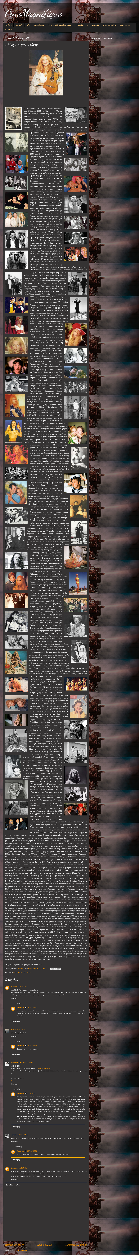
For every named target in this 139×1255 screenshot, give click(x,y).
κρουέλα (14, 987)
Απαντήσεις (17, 1003)
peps (12, 1029)
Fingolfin (14, 1135)
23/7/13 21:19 (19, 1029)
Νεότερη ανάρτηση (14, 1244)
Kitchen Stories (16, 1062)
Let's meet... (125, 25)
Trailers (8, 25)
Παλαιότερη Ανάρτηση (76, 1244)
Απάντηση (14, 998)
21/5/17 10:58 (23, 1168)
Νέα (28, 25)
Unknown (20, 1007)
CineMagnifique (33, 13)
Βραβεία (95, 25)
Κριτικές (18, 25)
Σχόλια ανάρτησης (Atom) (23, 1250)
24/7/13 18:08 (23, 1135)
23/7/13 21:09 (22, 987)
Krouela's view (82, 25)
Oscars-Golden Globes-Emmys (60, 25)
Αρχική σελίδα (44, 1244)
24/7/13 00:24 (28, 1062)
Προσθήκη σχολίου (13, 1185)
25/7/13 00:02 (32, 1151)
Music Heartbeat (109, 25)
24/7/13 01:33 (32, 1093)
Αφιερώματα (39, 25)
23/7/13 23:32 (32, 1007)
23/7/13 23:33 (32, 1045)
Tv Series (8, 29)
